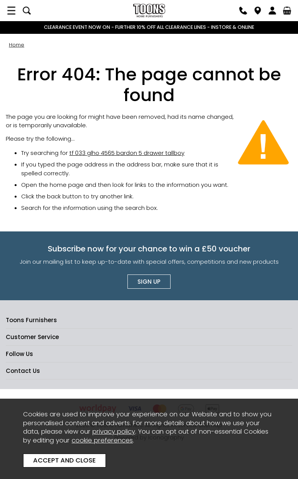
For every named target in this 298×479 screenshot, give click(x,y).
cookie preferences (102, 440)
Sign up (149, 282)
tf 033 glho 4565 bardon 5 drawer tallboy (126, 153)
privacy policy (113, 431)
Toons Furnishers (149, 10)
